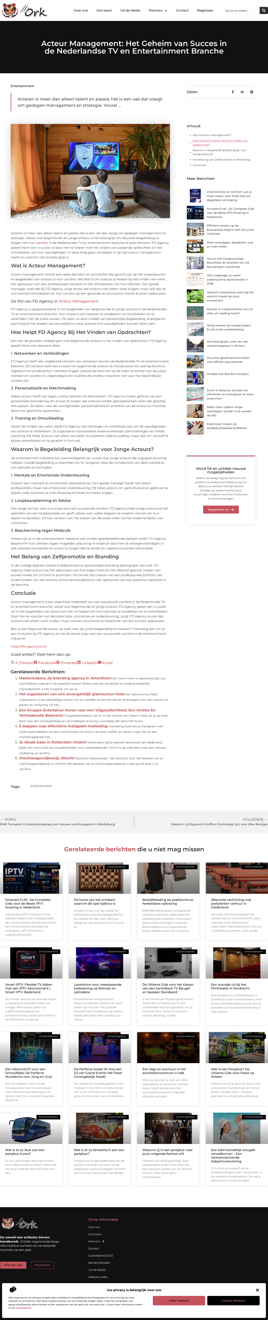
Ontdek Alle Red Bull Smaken (228, 374)
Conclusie (199, 165)
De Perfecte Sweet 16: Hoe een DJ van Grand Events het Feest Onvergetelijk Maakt (98, 1073)
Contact (182, 10)
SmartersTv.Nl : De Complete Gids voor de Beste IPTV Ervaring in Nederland (230, 213)
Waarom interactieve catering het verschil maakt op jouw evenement (230, 296)
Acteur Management (78, 301)
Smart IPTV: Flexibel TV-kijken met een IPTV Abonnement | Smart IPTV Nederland (28, 988)
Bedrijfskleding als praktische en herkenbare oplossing (167, 901)
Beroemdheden (99, 1262)
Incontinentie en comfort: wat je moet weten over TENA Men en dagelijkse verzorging (229, 196)
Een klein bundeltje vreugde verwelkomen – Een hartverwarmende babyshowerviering (233, 1155)
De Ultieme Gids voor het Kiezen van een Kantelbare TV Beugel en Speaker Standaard (168, 988)
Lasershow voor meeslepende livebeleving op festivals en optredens (97, 988)
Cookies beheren (233, 1300)
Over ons (81, 10)
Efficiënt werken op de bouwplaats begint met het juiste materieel (230, 229)
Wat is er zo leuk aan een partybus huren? (25, 1152)
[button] (257, 1290)
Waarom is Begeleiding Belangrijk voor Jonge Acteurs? (219, 152)
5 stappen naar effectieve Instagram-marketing (63, 726)
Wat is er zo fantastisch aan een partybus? (99, 1152)
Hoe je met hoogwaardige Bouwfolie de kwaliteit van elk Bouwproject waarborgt (228, 262)
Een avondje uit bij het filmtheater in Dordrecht (230, 986)
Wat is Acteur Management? (212, 135)
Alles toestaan (179, 1300)
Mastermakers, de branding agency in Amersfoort (65, 678)
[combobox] (241, 10)
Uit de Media (130, 10)
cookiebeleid (23, 1307)
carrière (42, 243)
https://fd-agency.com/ (29, 646)
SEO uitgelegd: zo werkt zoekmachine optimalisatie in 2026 (228, 279)
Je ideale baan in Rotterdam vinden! (53, 742)
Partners (158, 10)
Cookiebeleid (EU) (100, 1255)
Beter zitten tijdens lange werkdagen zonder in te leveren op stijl (229, 411)
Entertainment (22, 86)
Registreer (205, 10)
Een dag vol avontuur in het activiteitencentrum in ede (164, 1071)
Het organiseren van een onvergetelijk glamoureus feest (72, 694)
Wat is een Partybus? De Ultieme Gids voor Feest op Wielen (232, 1073)
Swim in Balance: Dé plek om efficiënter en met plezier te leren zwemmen (230, 394)
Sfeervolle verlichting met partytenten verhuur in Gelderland (231, 903)
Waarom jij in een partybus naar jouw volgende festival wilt (167, 1152)
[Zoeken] (264, 10)
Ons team (104, 10)
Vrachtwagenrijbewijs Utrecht (47, 758)
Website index (98, 1277)
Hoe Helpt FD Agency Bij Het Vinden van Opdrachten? (220, 142)
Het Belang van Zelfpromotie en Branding (221, 159)
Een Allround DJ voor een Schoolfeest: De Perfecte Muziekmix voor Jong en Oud (28, 1073)
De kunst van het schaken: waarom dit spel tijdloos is (95, 901)
